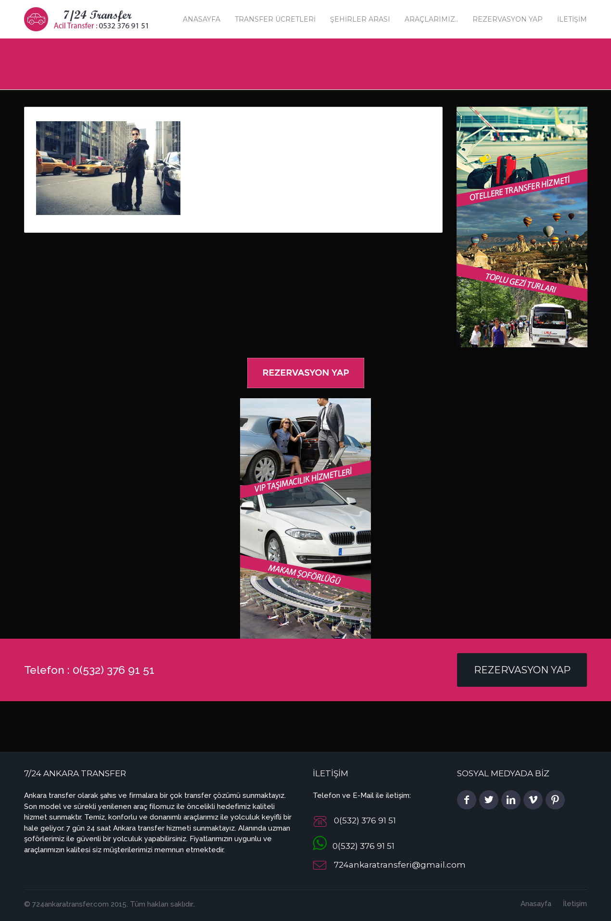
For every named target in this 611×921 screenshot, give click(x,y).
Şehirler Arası (360, 19)
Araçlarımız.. (431, 19)
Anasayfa (201, 19)
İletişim (572, 19)
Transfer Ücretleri (275, 19)
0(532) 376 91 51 (354, 846)
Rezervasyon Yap (507, 19)
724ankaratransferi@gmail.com (400, 865)
